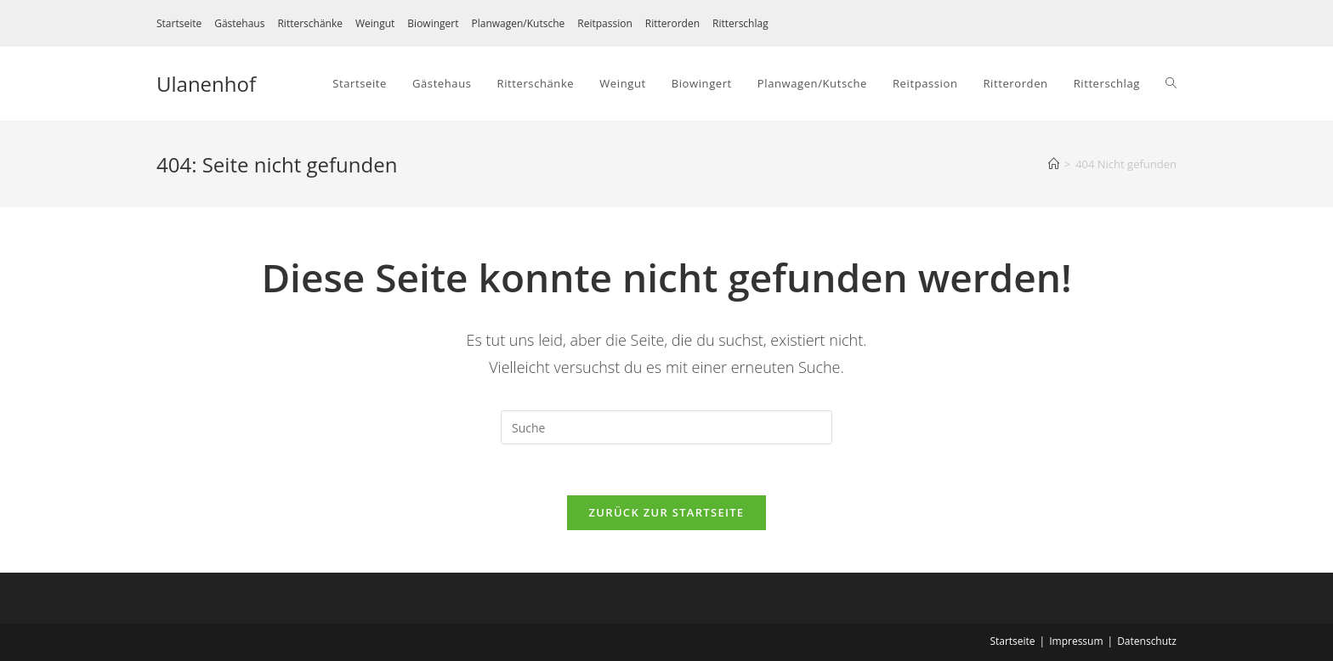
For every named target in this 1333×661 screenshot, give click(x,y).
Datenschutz (1147, 641)
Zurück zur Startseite (667, 512)
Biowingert (432, 23)
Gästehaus (239, 23)
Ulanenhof (206, 84)
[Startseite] (1053, 164)
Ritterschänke (310, 23)
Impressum (1076, 641)
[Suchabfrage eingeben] (666, 427)
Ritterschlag (740, 23)
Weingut (374, 23)
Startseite (178, 23)
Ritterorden (672, 23)
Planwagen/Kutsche (517, 23)
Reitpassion (604, 23)
